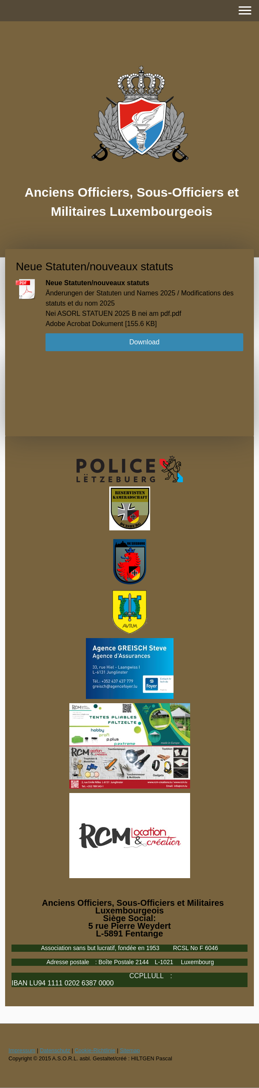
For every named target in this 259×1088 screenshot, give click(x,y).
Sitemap (130, 1050)
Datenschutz (55, 1050)
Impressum (22, 1050)
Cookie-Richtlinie (94, 1050)
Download (144, 342)
